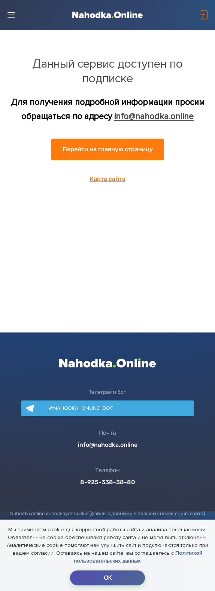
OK (108, 578)
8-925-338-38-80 (107, 482)
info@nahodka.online (154, 116)
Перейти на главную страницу (108, 149)
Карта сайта (107, 178)
